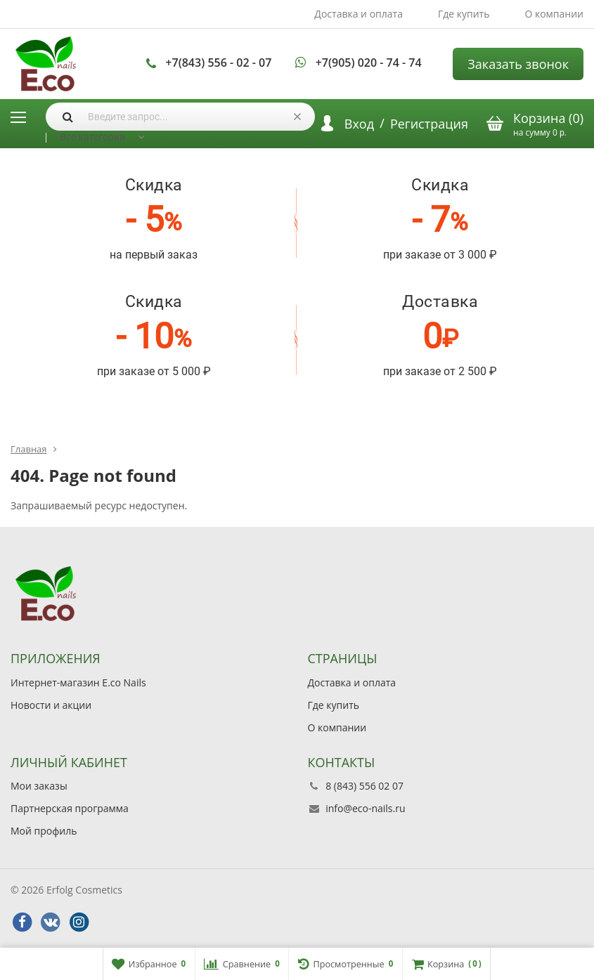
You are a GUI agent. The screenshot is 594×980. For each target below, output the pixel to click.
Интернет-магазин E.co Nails (78, 682)
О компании (553, 13)
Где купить (464, 13)
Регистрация (429, 123)
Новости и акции (51, 705)
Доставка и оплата (358, 13)
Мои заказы (39, 785)
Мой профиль (44, 830)
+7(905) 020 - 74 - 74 (369, 62)
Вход (359, 123)
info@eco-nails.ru (365, 808)
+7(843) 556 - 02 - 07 (218, 62)
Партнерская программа (70, 808)
